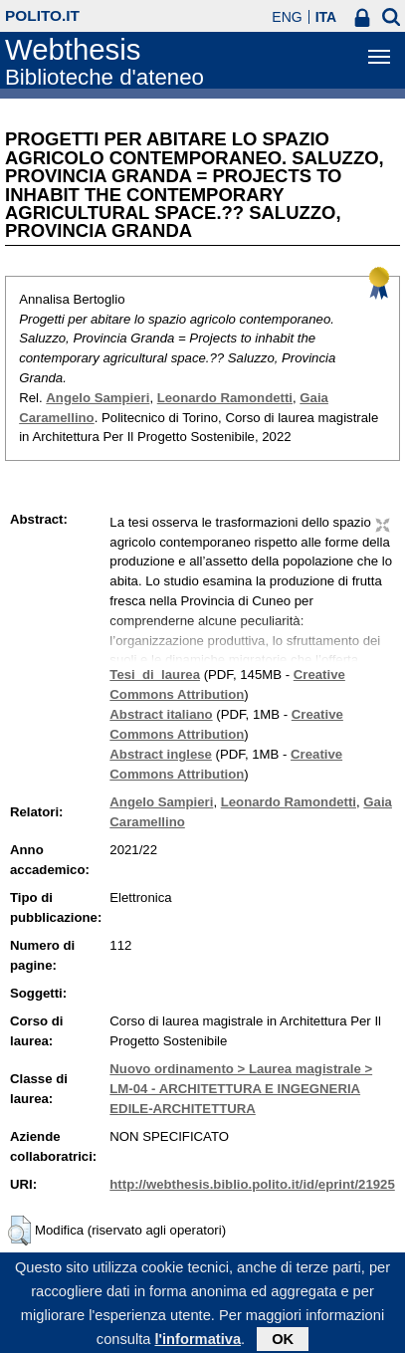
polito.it (42, 15)
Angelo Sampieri (97, 397)
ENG (287, 17)
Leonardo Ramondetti (225, 397)
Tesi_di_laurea (154, 674)
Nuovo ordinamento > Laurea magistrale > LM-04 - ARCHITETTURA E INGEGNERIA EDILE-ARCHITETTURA (240, 1088)
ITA (326, 17)
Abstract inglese (160, 754)
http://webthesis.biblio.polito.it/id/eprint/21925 (251, 1184)
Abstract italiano (160, 714)
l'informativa (197, 1344)
